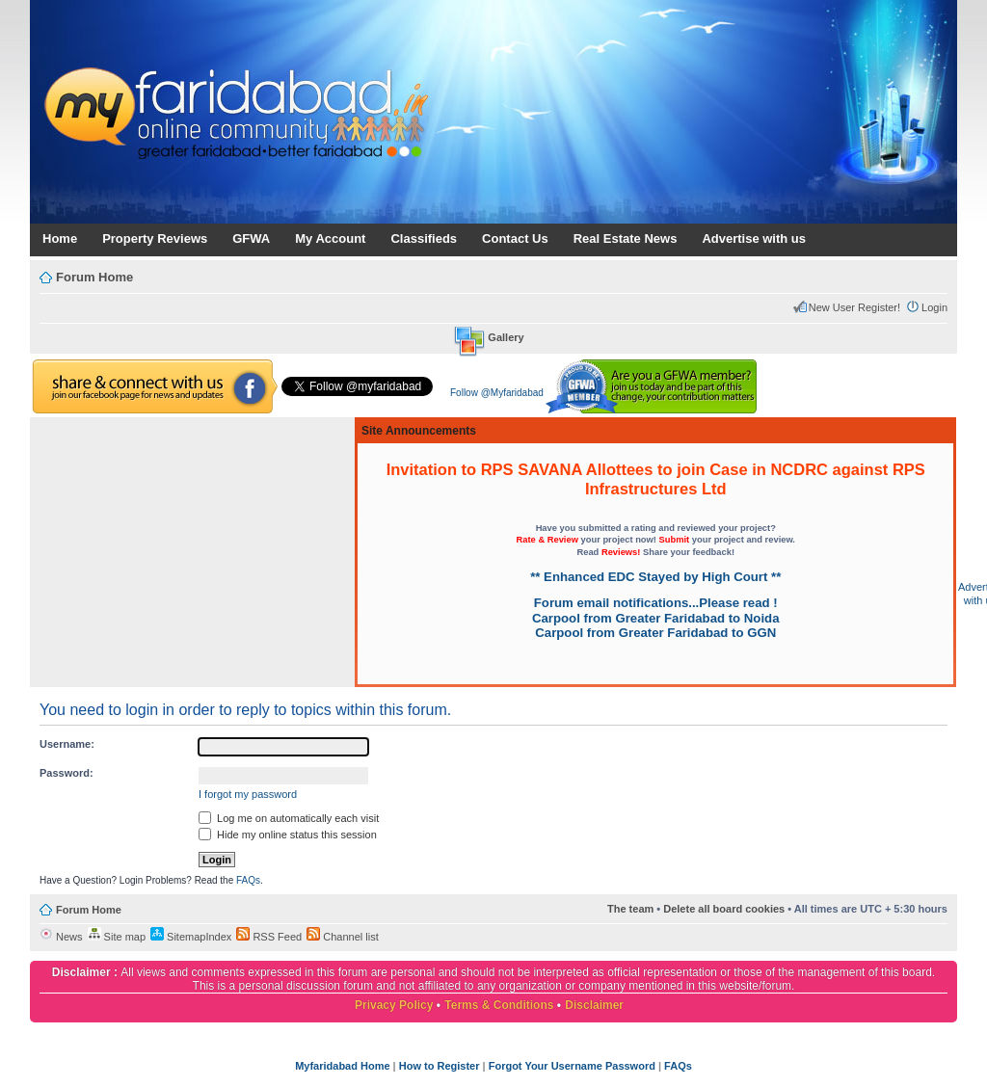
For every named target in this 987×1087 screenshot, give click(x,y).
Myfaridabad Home (342, 1066)
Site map (117, 936)
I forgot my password (248, 794)
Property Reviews (154, 238)
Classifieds (423, 238)
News (61, 936)
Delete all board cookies (724, 909)
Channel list (343, 936)
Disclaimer (594, 1005)
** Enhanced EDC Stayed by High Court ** (655, 577)
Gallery (505, 337)
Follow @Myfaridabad (497, 392)
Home (59, 238)
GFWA (251, 238)
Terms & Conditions (498, 1005)
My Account (330, 238)
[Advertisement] (192, 552)
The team (630, 909)
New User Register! (854, 307)
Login (934, 307)
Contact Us (515, 238)
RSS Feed (269, 936)
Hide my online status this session (288, 834)
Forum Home (94, 277)
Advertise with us (754, 238)
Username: (67, 744)
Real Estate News (626, 238)
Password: (66, 773)
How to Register (439, 1066)
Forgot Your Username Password (572, 1066)
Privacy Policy (394, 1005)
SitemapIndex (190, 936)
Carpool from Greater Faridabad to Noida (655, 618)
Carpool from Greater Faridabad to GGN (655, 632)
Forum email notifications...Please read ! (656, 603)
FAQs (248, 880)
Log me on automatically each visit (289, 818)
